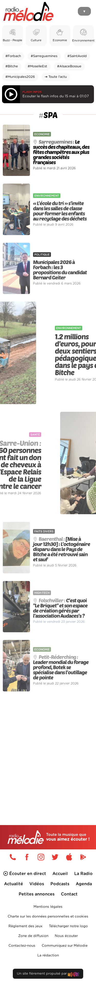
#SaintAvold (77, 56)
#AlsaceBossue (69, 66)
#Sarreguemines (44, 56)
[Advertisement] (48, 747)
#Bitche (11, 66)
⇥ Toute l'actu (56, 77)
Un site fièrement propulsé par (48, 974)
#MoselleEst (37, 66)
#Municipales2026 (20, 77)
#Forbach (13, 56)
